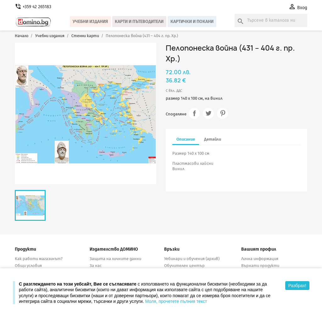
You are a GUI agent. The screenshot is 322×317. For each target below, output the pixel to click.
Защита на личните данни (115, 258)
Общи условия (28, 265)
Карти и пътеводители (139, 21)
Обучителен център (184, 265)
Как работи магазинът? (39, 258)
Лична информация (259, 258)
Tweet (208, 113)
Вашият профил (258, 249)
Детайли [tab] (212, 139)
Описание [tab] (185, 139)
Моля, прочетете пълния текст (176, 301)
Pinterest (222, 113)
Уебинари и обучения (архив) (191, 258)
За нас (96, 265)
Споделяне (194, 113)
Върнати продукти (260, 265)
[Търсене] (271, 20)
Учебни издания (90, 21)
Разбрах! (297, 285)
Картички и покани (192, 21)
